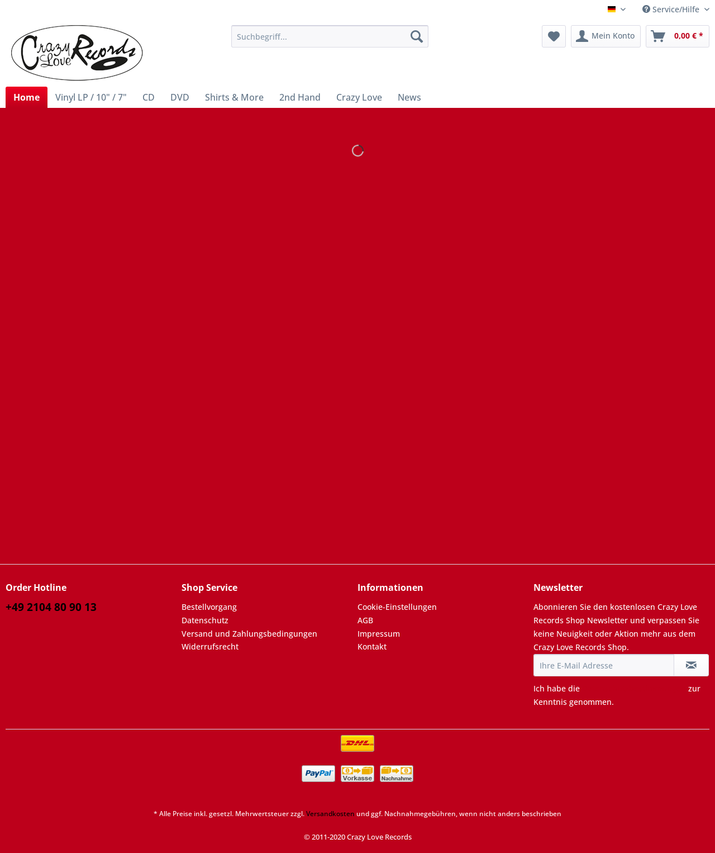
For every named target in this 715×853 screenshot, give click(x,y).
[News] (409, 97)
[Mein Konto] (606, 36)
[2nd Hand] (299, 97)
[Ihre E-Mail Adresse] (603, 665)
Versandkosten (330, 813)
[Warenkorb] (677, 36)
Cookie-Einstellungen (397, 606)
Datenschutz (205, 620)
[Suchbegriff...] (329, 36)
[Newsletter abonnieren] (691, 665)
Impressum (379, 633)
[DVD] (180, 97)
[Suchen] (416, 36)
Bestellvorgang (209, 606)
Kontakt (372, 646)
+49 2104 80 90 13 (51, 607)
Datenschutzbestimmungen (634, 688)
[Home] (26, 97)
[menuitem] (329, 41)
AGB (365, 620)
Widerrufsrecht (210, 646)
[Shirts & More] (234, 97)
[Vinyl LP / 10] (91, 97)
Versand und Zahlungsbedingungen (249, 633)
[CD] (149, 97)
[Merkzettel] (554, 36)
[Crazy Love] (359, 97)
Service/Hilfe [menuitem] (672, 9)
